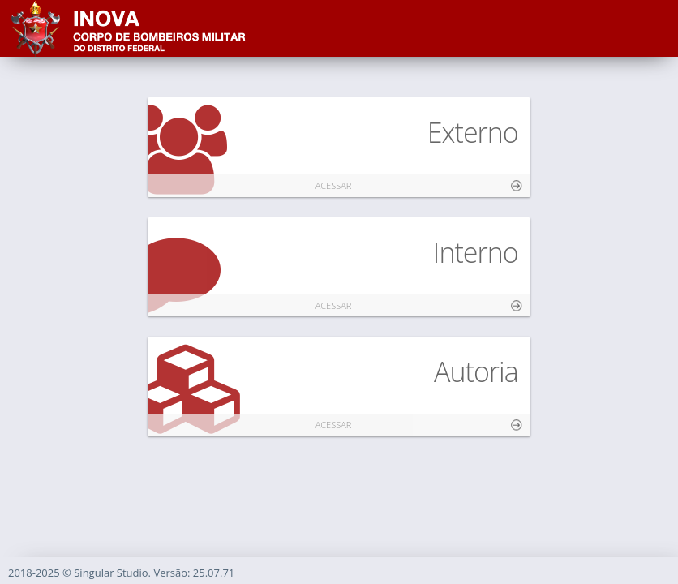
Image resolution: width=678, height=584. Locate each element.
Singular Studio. (113, 572)
